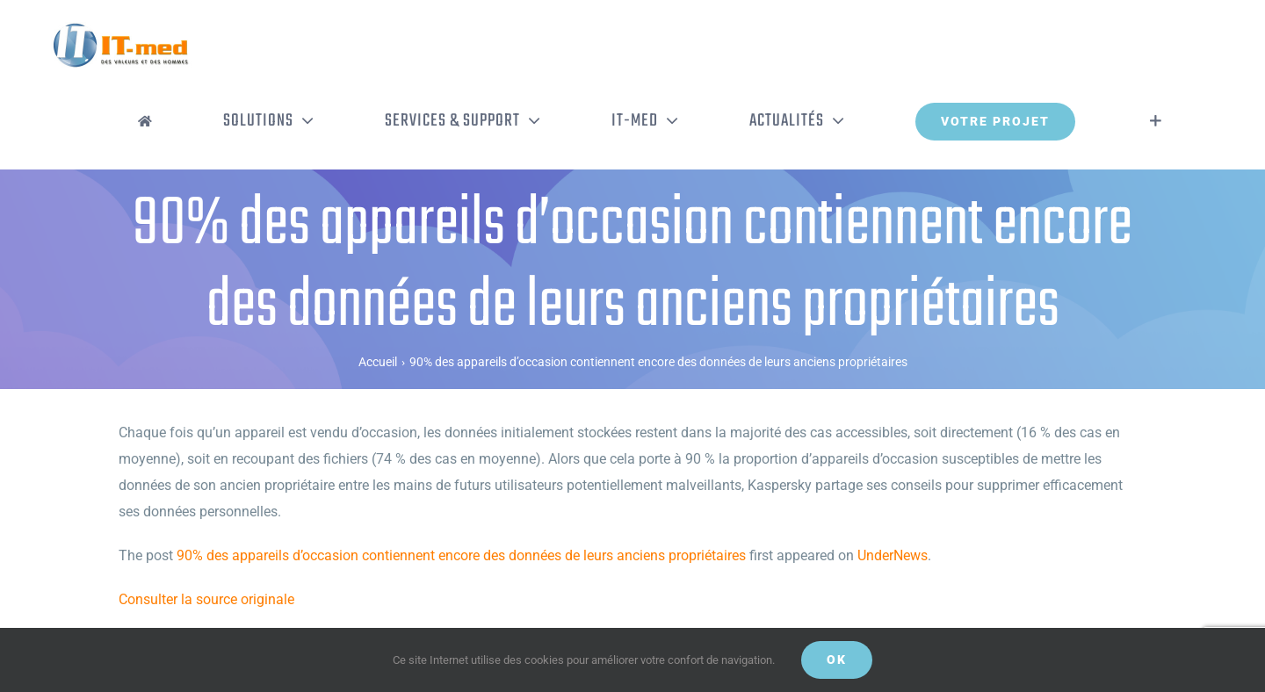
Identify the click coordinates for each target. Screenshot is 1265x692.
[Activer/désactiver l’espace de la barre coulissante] (1156, 121)
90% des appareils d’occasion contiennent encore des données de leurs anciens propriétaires (461, 555)
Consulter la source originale (206, 599)
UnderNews (892, 555)
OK (837, 659)
